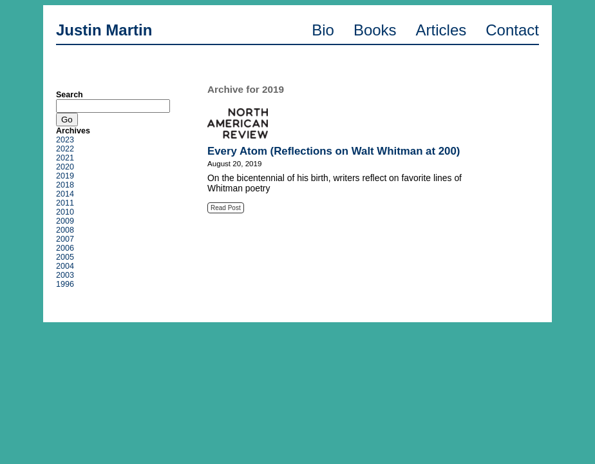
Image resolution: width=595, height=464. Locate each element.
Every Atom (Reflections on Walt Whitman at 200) (333, 151)
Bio (323, 30)
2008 (65, 230)
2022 (65, 148)
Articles (441, 30)
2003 (65, 275)
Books (375, 30)
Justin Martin (104, 30)
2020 (65, 166)
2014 (65, 193)
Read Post (226, 207)
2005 (65, 257)
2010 (65, 212)
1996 (65, 284)
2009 (65, 221)
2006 (65, 248)
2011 (65, 203)
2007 (65, 239)
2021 (65, 157)
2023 (65, 139)
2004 (65, 266)
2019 (65, 175)
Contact (512, 30)
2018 (65, 184)
